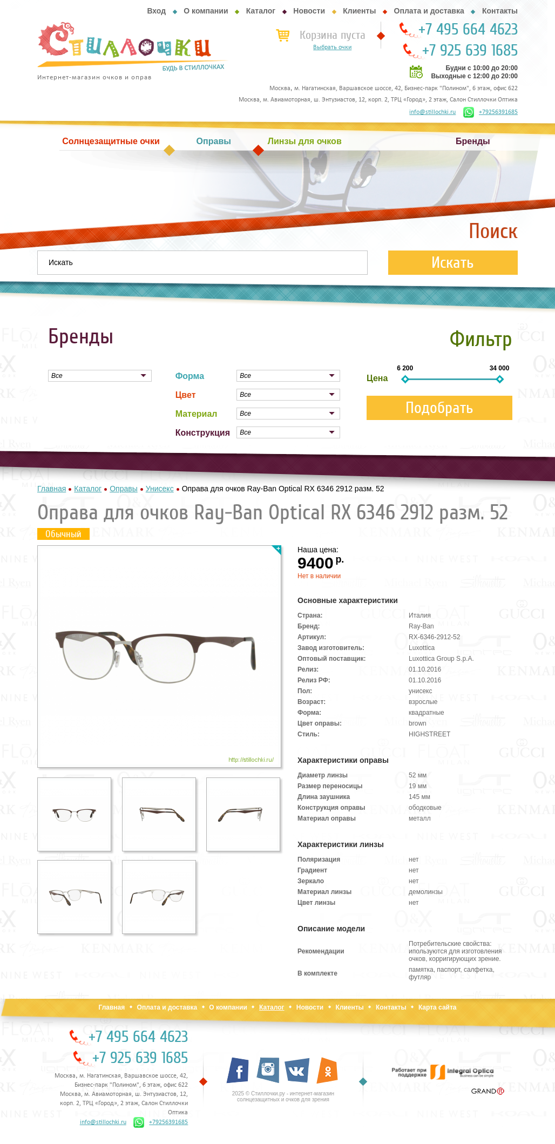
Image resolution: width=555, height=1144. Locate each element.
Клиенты (359, 10)
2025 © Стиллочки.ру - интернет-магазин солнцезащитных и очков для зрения (283, 1096)
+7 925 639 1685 (470, 51)
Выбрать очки (332, 47)
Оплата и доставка (429, 10)
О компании (206, 10)
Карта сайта (437, 1007)
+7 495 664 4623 (468, 30)
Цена (377, 378)
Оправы (214, 141)
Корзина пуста (333, 35)
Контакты (500, 10)
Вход (156, 10)
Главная (111, 1007)
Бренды (473, 141)
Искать (452, 262)
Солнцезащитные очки (110, 141)
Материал (196, 413)
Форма (190, 376)
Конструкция (202, 432)
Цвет (185, 395)
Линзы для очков (305, 141)
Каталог (260, 10)
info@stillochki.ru (432, 112)
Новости (309, 10)
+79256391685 (490, 112)
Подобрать (439, 407)
